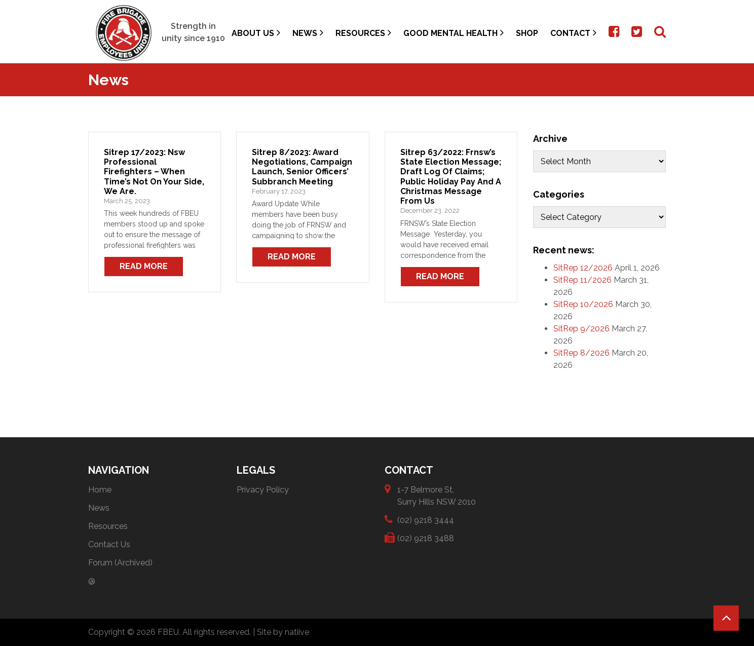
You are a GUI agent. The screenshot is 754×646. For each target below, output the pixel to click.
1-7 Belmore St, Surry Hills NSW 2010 (436, 495)
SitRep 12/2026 (583, 268)
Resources (363, 32)
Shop (527, 33)
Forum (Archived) (120, 562)
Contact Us (109, 544)
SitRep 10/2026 (583, 304)
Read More (144, 266)
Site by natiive (283, 632)
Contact (573, 32)
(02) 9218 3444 (425, 519)
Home (99, 490)
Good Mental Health (453, 32)
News (307, 32)
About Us (256, 32)
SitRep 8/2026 (581, 353)
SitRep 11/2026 (582, 280)
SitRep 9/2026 (581, 328)
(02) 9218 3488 (425, 538)
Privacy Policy (263, 490)
